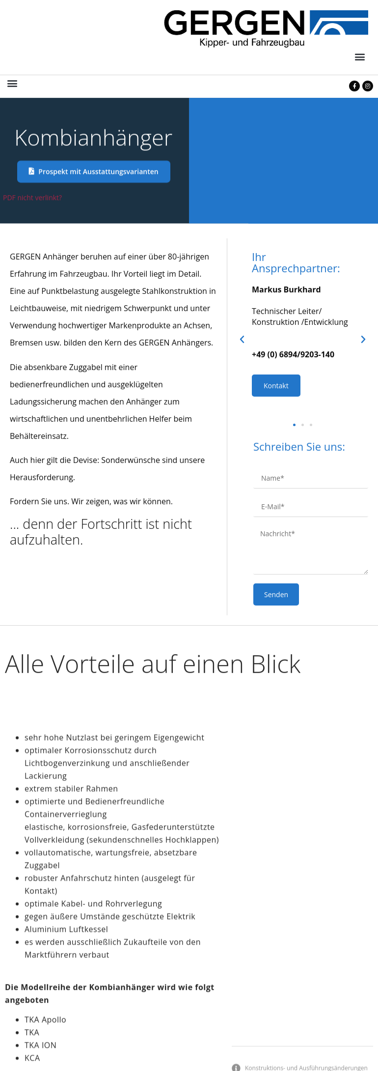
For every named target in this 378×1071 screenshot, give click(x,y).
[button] (360, 57)
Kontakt (276, 454)
